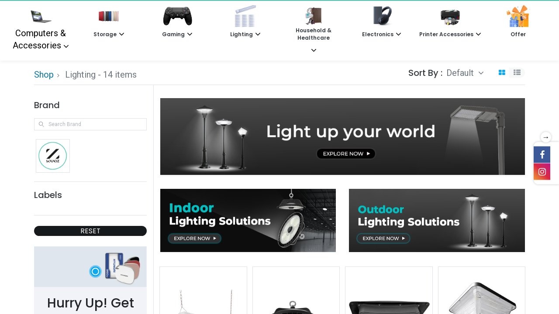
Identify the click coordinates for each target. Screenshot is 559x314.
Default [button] (461, 73)
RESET (90, 231)
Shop (44, 74)
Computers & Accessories (39, 28)
